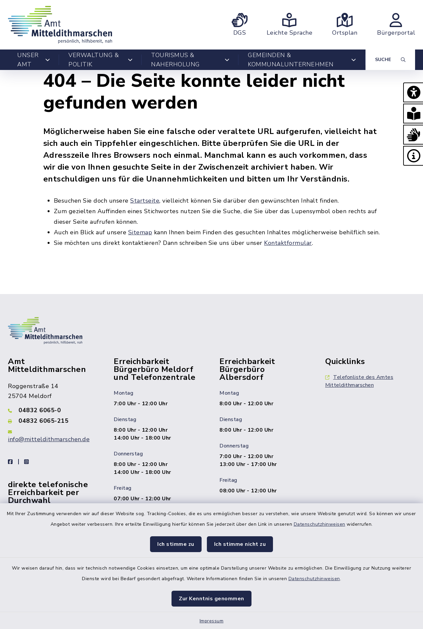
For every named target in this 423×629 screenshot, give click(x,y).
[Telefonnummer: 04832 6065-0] (53, 410)
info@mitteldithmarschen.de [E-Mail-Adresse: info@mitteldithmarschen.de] (49, 439)
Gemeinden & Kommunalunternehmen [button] (302, 59)
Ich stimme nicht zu (240, 544)
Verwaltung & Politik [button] (100, 59)
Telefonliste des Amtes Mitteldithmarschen (359, 381)
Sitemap (140, 232)
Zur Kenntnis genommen (211, 598)
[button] (413, 92)
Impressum (212, 621)
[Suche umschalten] (390, 60)
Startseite (144, 201)
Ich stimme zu (175, 544)
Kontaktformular (288, 243)
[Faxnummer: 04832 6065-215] (53, 421)
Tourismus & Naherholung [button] (190, 59)
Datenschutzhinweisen (319, 524)
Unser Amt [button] (33, 59)
